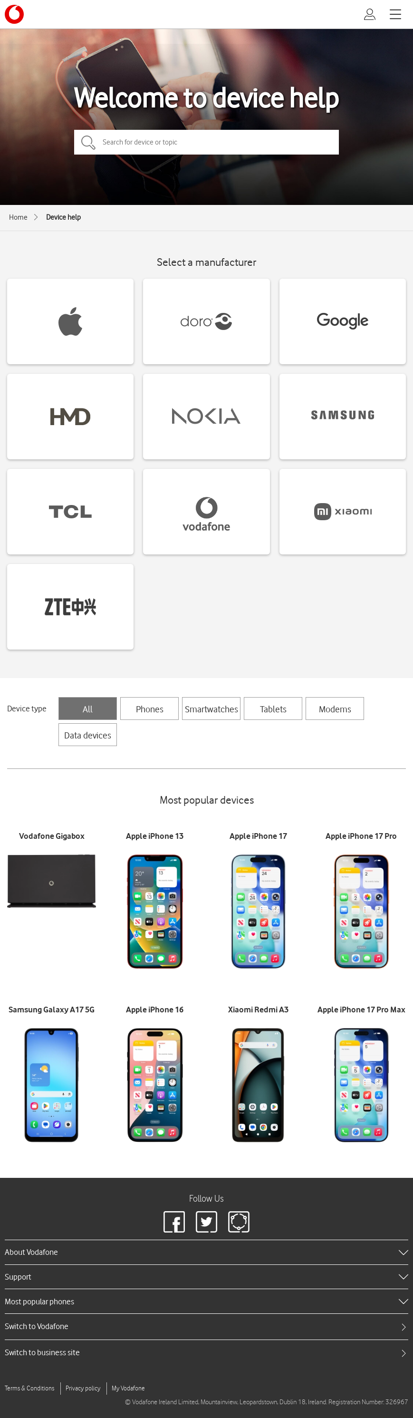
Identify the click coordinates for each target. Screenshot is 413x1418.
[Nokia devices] (206, 416)
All (88, 709)
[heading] (206, 1252)
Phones (149, 709)
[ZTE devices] (70, 607)
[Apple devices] (70, 321)
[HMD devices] (70, 416)
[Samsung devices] (342, 416)
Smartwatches (211, 709)
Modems (335, 709)
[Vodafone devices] (206, 511)
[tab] (206, 1326)
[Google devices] (342, 321)
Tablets (273, 709)
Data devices (87, 735)
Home (18, 217)
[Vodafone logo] (14, 14)
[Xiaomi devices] (342, 511)
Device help (63, 217)
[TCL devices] (70, 511)
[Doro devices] (206, 321)
